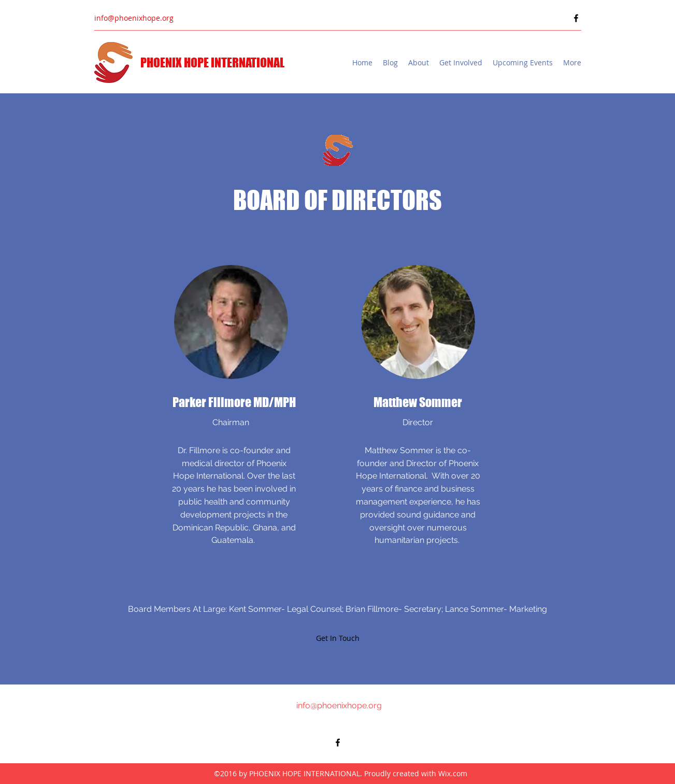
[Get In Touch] (338, 638)
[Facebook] (576, 18)
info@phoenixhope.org (134, 18)
